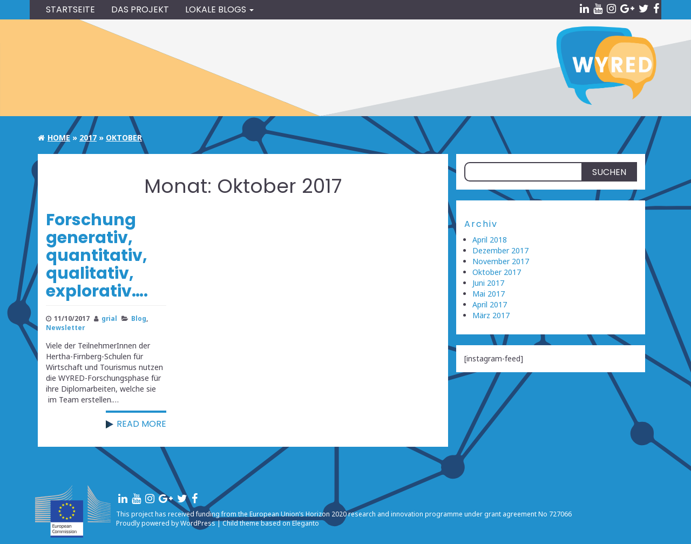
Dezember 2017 (500, 250)
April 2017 (489, 304)
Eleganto (305, 523)
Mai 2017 (488, 293)
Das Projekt (140, 9)
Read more (141, 424)
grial (109, 318)
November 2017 (500, 261)
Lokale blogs (219, 9)
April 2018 (489, 239)
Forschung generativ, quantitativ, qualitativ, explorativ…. (97, 256)
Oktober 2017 (496, 272)
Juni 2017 (488, 283)
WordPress (197, 523)
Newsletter (65, 327)
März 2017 (491, 315)
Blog (138, 318)
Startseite (70, 9)
